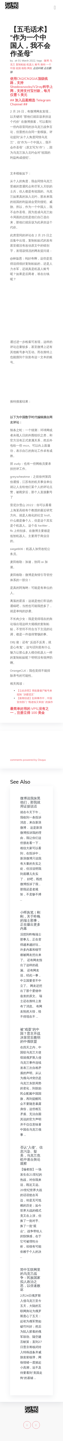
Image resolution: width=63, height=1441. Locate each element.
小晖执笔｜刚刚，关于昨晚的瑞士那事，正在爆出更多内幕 (30, 920)
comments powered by (28, 759)
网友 (29, 68)
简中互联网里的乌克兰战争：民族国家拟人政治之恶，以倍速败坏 (30, 1279)
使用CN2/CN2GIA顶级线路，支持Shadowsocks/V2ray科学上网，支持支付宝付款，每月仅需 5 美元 (31, 86)
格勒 (24, 68)
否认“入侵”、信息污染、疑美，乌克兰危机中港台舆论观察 (31, 1155)
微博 (46, 60)
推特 (43, 64)
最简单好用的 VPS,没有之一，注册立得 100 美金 (29, 710)
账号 (37, 64)
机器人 (30, 64)
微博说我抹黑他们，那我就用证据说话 (30, 802)
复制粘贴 (21, 64)
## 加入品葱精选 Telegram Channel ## (30, 102)
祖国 (18, 68)
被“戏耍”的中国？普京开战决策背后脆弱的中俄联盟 (30, 1035)
